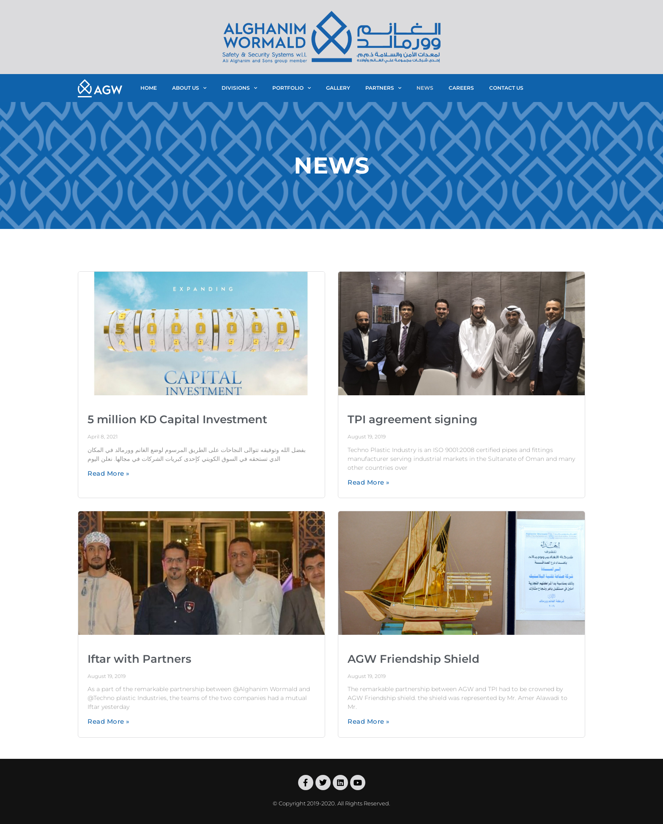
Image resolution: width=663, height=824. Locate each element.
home (148, 88)
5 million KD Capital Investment (177, 419)
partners (383, 88)
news (424, 88)
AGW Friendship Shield (413, 659)
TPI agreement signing (412, 419)
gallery (338, 88)
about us (189, 88)
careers (461, 88)
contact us (506, 88)
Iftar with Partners (139, 659)
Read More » (109, 473)
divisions (239, 88)
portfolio (291, 88)
